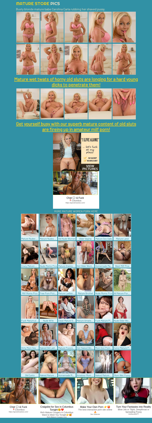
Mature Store (38, 3)
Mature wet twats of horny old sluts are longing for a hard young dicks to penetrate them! (76, 81)
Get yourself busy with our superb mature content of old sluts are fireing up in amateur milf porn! (76, 126)
